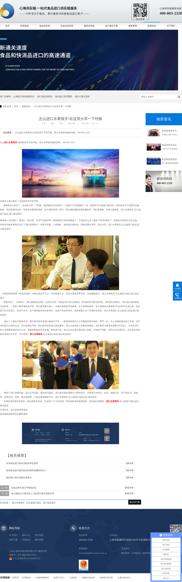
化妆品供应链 (67, 26)
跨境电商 (24, 26)
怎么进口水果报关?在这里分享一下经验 (52, 106)
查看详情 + (130, 488)
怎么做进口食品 (33, 503)
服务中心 (26, 535)
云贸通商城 (25, 578)
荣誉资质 (39, 535)
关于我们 (171, 26)
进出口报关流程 (82, 96)
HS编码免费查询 (42, 578)
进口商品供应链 (44, 96)
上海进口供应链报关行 (24, 96)
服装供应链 (89, 26)
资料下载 (13, 540)
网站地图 (39, 540)
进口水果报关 (18, 503)
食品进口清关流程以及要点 (19, 477)
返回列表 (134, 502)
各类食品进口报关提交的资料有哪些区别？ (26, 470)
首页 (7, 26)
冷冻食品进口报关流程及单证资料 (22, 463)
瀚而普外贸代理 (106, 578)
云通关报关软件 (124, 578)
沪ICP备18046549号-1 (27, 555)
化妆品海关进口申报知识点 (24, 488)
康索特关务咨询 (88, 578)
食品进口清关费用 (63, 96)
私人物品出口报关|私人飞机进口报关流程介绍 (32, 493)
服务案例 (132, 26)
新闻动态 (152, 26)
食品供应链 (44, 26)
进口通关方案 (111, 26)
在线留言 (26, 540)
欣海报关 (73, 578)
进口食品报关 (49, 503)
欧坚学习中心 (59, 578)
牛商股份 (136, 553)
